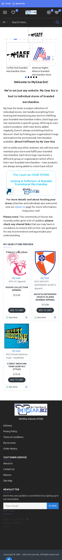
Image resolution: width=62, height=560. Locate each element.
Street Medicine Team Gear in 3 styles (17, 366)
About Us (20, 206)
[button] (9, 59)
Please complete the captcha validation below (13, 523)
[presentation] (26, 535)
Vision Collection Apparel (16, 288)
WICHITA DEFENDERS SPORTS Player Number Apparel (45, 297)
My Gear (16, 278)
